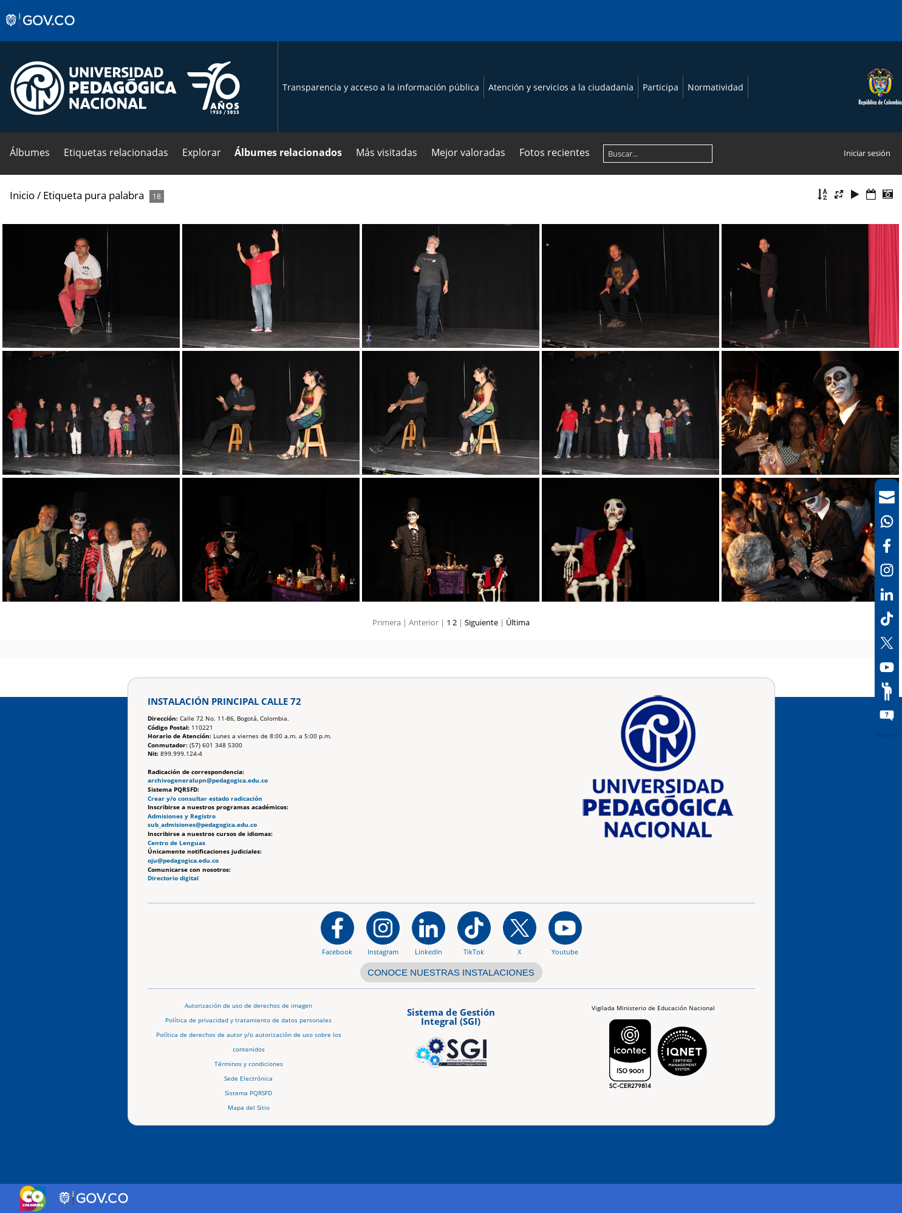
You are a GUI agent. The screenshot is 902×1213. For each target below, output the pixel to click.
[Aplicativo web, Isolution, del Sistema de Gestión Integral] (450, 1036)
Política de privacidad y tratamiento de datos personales (248, 1020)
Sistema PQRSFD (248, 1093)
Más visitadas (386, 152)
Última (518, 622)
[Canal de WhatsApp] (887, 521)
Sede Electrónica (248, 1078)
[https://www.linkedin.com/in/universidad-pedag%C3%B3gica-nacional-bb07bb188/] (428, 933)
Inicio (22, 195)
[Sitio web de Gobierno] (41, 32)
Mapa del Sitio (249, 1108)
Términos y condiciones (248, 1064)
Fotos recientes (554, 152)
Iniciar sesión (867, 153)
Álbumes (30, 152)
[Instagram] (383, 933)
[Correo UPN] (887, 497)
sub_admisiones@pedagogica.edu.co (202, 825)
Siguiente (481, 622)
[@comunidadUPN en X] (519, 933)
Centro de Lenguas (176, 843)
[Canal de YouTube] (887, 667)
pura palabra (114, 195)
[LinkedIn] (887, 594)
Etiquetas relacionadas (116, 152)
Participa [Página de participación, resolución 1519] (660, 87)
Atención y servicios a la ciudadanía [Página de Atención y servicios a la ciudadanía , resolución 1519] (561, 87)
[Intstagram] (887, 570)
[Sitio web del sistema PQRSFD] (887, 716)
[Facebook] (887, 546)
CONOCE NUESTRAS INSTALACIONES (451, 972)
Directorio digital (173, 878)
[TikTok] (887, 618)
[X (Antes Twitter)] (887, 643)
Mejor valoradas (468, 152)
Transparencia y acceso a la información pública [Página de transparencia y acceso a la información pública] (380, 87)
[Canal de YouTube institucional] (565, 933)
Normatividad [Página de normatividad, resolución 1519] (715, 87)
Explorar (201, 152)
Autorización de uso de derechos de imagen (248, 1006)
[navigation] (887, 606)
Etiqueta (62, 195)
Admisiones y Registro (182, 816)
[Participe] (887, 691)
